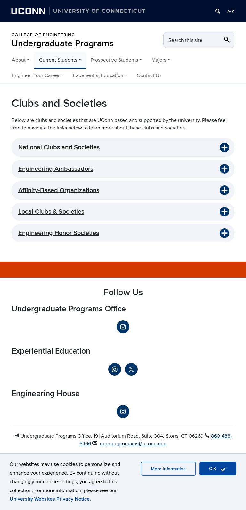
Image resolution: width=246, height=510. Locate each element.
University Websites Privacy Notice (50, 499)
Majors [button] (159, 60)
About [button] (19, 60)
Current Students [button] (58, 60)
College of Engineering (43, 34)
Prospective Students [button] (114, 60)
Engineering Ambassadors (55, 169)
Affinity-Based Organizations (58, 190)
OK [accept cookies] (217, 469)
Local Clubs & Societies (51, 212)
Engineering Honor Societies (58, 233)
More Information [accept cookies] (168, 469)
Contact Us (149, 75)
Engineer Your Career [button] (36, 75)
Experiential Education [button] (98, 75)
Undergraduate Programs (62, 43)
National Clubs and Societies (59, 147)
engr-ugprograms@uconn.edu (133, 444)
